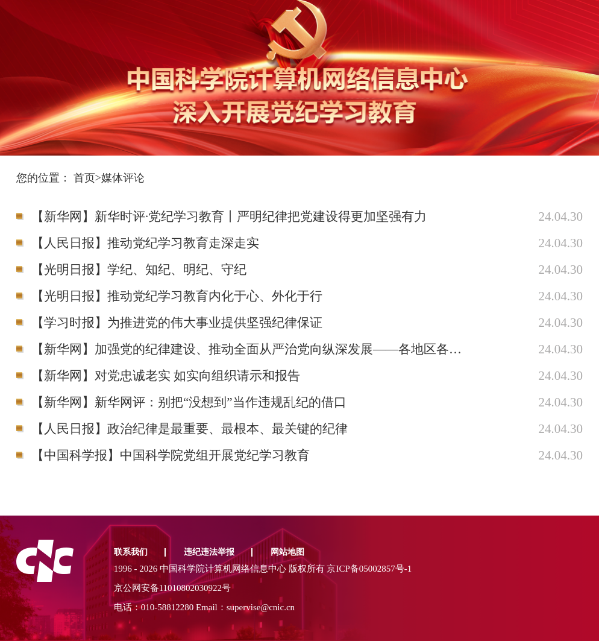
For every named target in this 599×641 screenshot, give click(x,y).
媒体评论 (123, 178)
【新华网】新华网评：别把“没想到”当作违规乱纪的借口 (189, 402)
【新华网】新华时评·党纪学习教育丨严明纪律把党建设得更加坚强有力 (229, 216)
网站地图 (287, 552)
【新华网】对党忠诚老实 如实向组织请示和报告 (165, 375)
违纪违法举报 (209, 552)
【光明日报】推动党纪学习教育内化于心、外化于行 (176, 296)
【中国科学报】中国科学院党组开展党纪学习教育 (170, 455)
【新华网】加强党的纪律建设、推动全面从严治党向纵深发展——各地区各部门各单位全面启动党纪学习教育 (250, 349)
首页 (84, 178)
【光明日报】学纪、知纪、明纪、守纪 (138, 269)
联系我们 (131, 552)
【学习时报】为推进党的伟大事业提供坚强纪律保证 (176, 322)
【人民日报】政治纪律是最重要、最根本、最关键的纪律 (189, 429)
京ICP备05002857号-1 (369, 568)
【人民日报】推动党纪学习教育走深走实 (145, 243)
